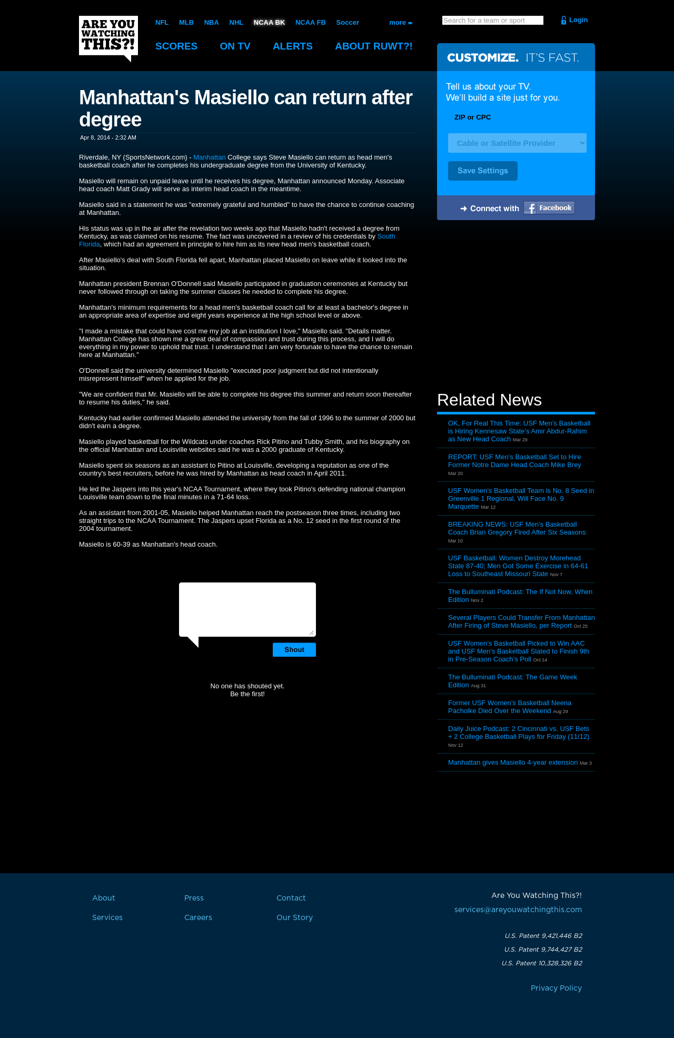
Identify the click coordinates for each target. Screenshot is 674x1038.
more (397, 22)
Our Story (294, 918)
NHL (237, 22)
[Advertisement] (516, 307)
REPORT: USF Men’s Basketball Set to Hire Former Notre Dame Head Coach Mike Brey (514, 461)
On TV (235, 46)
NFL (161, 22)
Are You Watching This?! (108, 39)
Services (107, 918)
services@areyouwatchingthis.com (518, 910)
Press (194, 898)
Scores (176, 46)
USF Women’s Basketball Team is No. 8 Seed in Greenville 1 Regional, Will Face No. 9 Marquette (521, 498)
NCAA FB (310, 22)
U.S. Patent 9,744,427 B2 (543, 949)
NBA (211, 22)
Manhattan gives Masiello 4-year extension (513, 762)
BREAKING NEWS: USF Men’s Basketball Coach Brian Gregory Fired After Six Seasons (517, 528)
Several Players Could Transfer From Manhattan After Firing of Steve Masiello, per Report (521, 621)
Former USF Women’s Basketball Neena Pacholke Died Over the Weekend (509, 707)
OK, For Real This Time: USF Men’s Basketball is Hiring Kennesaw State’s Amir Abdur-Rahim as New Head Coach (519, 431)
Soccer (347, 22)
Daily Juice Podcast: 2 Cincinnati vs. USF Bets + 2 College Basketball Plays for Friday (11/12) (518, 732)
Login (578, 20)
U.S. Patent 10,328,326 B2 (541, 963)
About (374, 46)
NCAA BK (269, 22)
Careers (198, 918)
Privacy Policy (556, 988)
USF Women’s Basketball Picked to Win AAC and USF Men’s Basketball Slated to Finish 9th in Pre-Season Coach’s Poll (518, 651)
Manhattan (209, 157)
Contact (291, 898)
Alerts (293, 46)
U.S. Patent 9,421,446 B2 (543, 936)
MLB (186, 22)
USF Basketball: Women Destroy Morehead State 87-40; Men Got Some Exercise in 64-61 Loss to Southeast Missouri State (518, 566)
